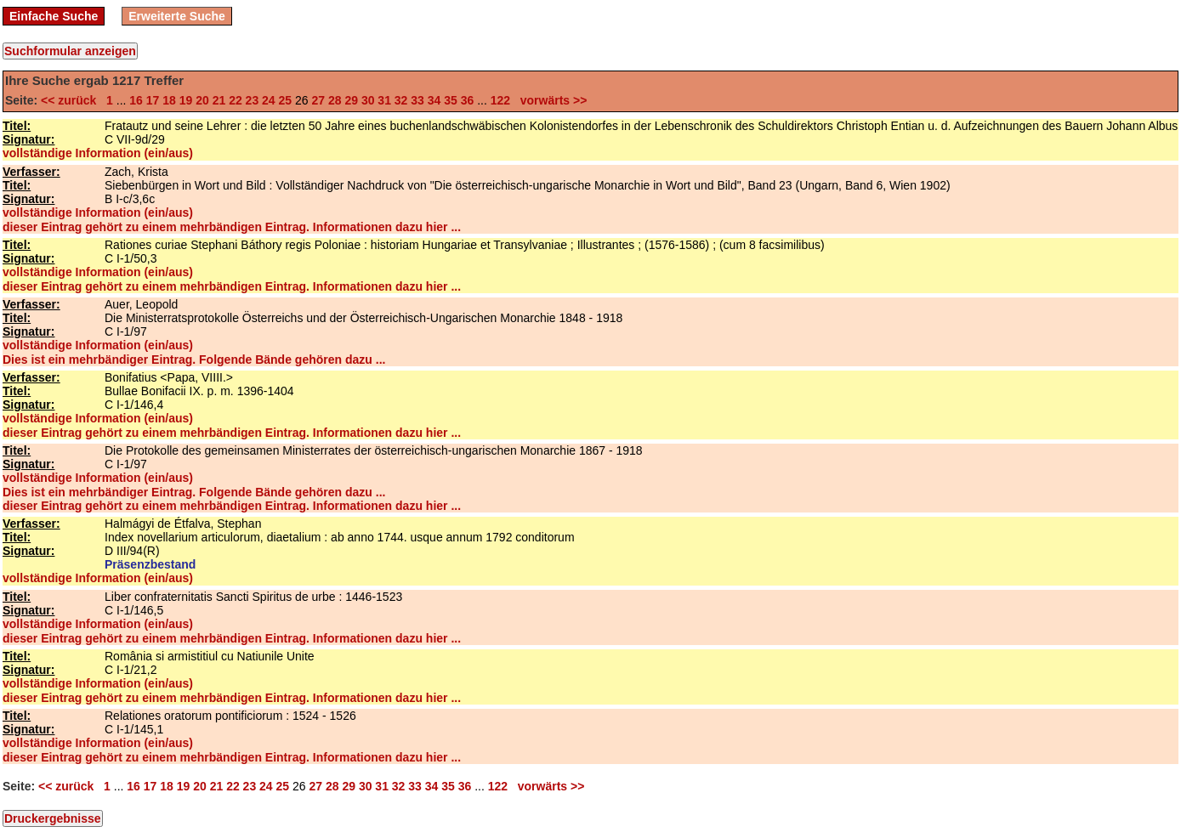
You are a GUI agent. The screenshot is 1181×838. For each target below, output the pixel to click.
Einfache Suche (53, 16)
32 (401, 100)
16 (136, 100)
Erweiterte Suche (176, 16)
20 (202, 100)
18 (169, 100)
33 (417, 100)
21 (219, 100)
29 (351, 100)
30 (368, 100)
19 (186, 100)
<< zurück (72, 100)
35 (450, 100)
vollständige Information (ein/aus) (98, 153)
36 (467, 100)
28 (335, 100)
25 (285, 100)
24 (268, 100)
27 (318, 100)
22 (235, 100)
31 (384, 100)
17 (153, 100)
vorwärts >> (550, 100)
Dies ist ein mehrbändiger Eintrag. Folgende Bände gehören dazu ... (194, 359)
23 (252, 100)
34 (434, 100)
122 (500, 100)
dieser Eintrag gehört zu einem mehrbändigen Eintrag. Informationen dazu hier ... (232, 227)
